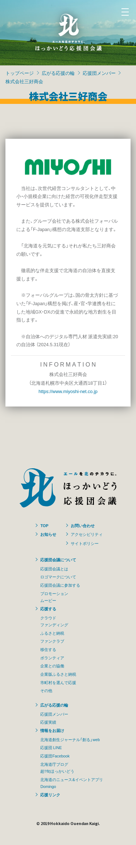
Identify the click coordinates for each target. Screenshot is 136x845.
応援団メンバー (99, 72)
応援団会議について (58, 559)
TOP (44, 525)
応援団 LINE (51, 747)
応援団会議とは (54, 568)
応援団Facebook (54, 756)
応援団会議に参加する (60, 585)
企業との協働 (52, 665)
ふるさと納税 (52, 633)
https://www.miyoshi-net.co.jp (67, 391)
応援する (48, 608)
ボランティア (52, 657)
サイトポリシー (85, 543)
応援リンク (50, 794)
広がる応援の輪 (58, 72)
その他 (46, 690)
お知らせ (48, 534)
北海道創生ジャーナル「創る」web (70, 739)
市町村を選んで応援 (58, 682)
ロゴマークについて (58, 576)
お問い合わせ (83, 525)
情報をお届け (52, 730)
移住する (48, 649)
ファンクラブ (52, 641)
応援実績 (48, 722)
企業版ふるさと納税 (58, 674)
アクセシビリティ (87, 534)
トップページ (19, 72)
